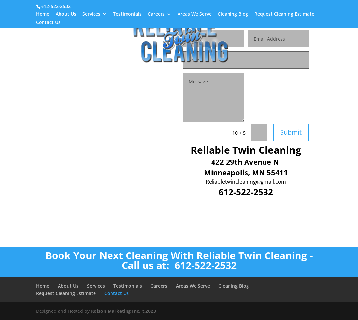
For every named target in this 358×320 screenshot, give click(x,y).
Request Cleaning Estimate (284, 14)
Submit (291, 132)
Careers (156, 14)
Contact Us (48, 22)
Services (91, 14)
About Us (66, 14)
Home (42, 14)
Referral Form (155, 70)
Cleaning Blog (233, 14)
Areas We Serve (195, 14)
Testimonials (127, 14)
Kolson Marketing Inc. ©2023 (123, 311)
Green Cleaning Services (199, 70)
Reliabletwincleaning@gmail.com (246, 181)
